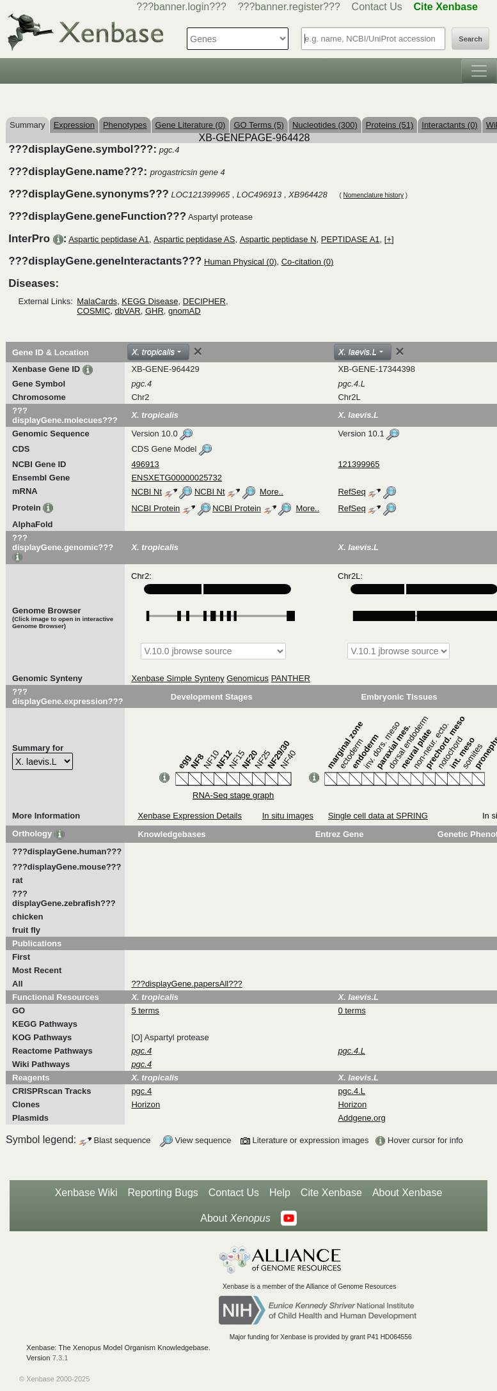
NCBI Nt (146, 491)
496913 (145, 464)
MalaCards (97, 301)
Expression (74, 125)
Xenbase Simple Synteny (177, 678)
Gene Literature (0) (190, 125)
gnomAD (184, 311)
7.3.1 (60, 1358)
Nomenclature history (373, 195)
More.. (271, 491)
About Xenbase (407, 1192)
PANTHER (290, 678)
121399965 (358, 464)
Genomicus (247, 678)
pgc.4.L (351, 1091)
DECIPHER (204, 301)
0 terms (351, 1010)
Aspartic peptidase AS (194, 239)
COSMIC (93, 311)
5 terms (145, 1010)
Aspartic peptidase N (278, 239)
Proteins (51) (389, 125)
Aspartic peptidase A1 (108, 239)
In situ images (287, 815)
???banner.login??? (181, 6)
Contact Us (377, 6)
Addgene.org (361, 1118)
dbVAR (128, 311)
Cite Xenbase (331, 1192)
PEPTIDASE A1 (350, 239)
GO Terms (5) (258, 125)
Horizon (145, 1104)
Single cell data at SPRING (378, 815)
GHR (154, 311)
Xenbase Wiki (86, 1192)
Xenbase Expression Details (190, 815)
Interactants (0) (449, 125)
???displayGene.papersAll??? (186, 983)
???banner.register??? (289, 6)
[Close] (197, 351)
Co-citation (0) (307, 261)
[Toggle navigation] (479, 71)
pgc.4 (141, 1091)
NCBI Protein (155, 508)
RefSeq (351, 491)
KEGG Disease (150, 301)
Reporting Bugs (163, 1192)
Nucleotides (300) (325, 125)
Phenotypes (125, 125)
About (235, 1218)
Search (470, 39)
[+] (389, 239)
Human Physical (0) (240, 261)
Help (279, 1192)
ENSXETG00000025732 (176, 477)
